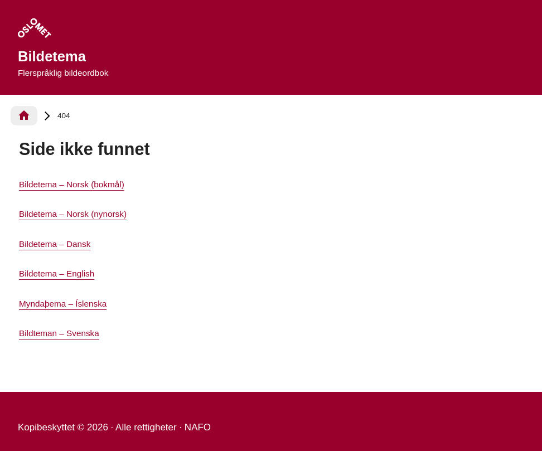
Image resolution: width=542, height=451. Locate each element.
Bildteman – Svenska (59, 333)
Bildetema (52, 56)
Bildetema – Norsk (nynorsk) (73, 214)
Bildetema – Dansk (54, 244)
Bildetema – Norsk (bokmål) (71, 184)
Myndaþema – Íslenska (63, 303)
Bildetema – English (56, 273)
